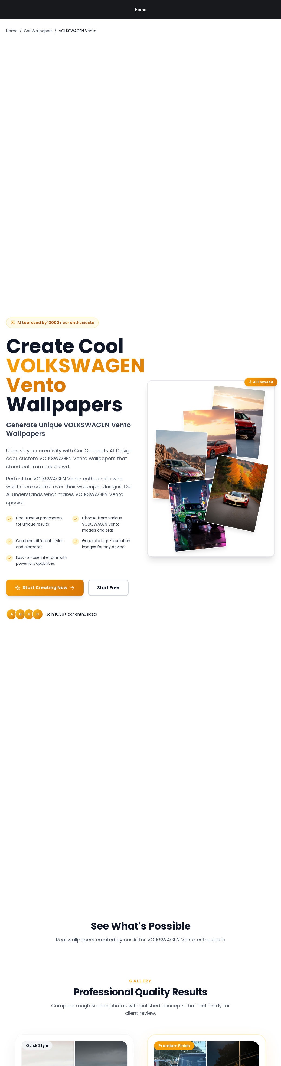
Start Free (108, 587)
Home (140, 9)
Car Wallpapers (38, 31)
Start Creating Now (45, 587)
